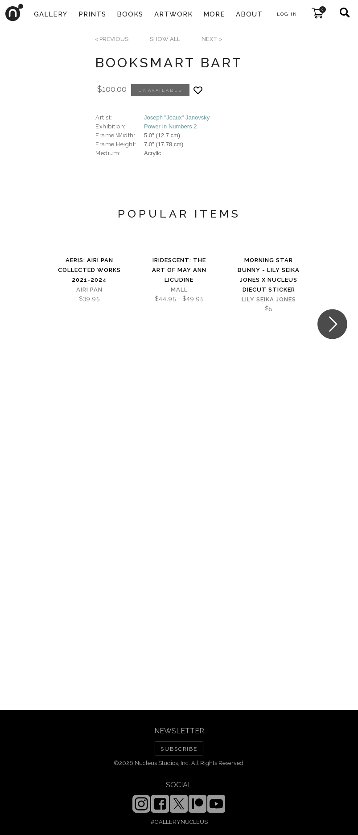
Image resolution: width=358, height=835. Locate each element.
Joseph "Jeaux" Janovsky (177, 117)
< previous (111, 39)
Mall (179, 289)
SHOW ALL (165, 39)
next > (212, 39)
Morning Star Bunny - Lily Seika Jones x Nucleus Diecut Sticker (269, 275)
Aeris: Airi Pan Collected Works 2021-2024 (89, 270)
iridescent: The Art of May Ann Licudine (179, 270)
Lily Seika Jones (269, 299)
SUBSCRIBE (179, 749)
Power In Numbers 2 (170, 126)
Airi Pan (89, 289)
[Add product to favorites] (198, 90)
